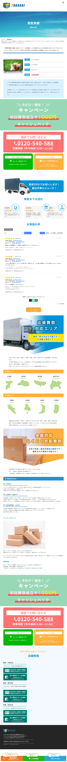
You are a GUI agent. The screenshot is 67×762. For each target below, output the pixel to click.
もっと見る (33, 310)
